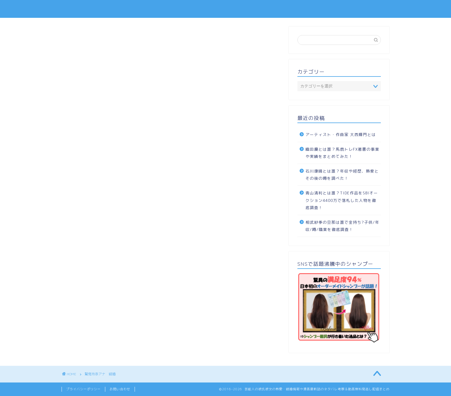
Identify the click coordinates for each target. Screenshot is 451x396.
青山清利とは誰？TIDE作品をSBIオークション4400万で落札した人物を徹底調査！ (341, 200)
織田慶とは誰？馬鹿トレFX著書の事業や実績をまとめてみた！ (342, 152)
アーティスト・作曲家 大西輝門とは (340, 134)
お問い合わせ (120, 389)
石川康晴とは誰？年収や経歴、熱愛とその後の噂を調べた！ (342, 174)
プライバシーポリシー (83, 389)
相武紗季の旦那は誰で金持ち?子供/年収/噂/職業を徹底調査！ (342, 225)
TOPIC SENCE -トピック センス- (225, 9)
